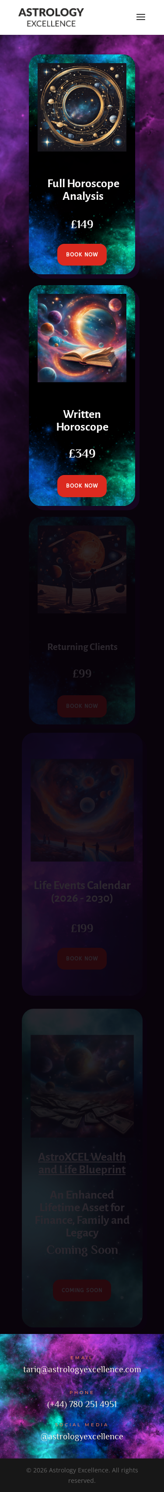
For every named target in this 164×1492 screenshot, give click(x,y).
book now (82, 255)
